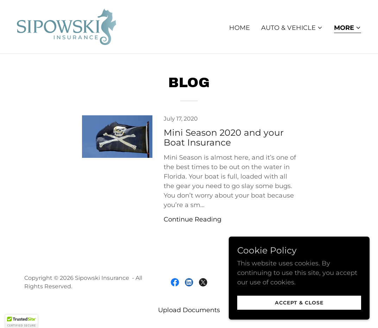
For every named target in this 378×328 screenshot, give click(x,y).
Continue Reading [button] (192, 219)
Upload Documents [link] (189, 310)
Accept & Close (299, 303)
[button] (292, 28)
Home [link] (239, 28)
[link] (66, 26)
